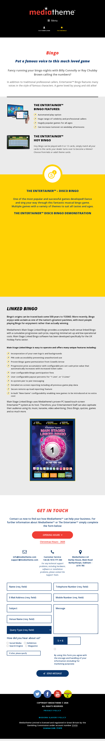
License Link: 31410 (52, 730)
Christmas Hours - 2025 (52, 544)
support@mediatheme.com (24, 562)
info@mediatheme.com (24, 559)
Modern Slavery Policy (52, 720)
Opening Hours (51, 537)
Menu (52, 21)
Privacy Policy (52, 713)
